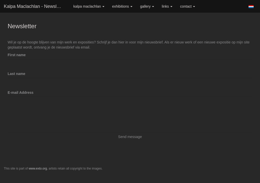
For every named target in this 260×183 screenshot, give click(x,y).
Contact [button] (187, 6)
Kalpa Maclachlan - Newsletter (35, 6)
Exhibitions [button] (122, 6)
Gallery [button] (147, 6)
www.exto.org (38, 168)
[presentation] (46, 119)
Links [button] (167, 6)
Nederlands (251, 6)
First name (17, 55)
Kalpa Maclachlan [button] (88, 6)
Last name (16, 74)
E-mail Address (20, 92)
